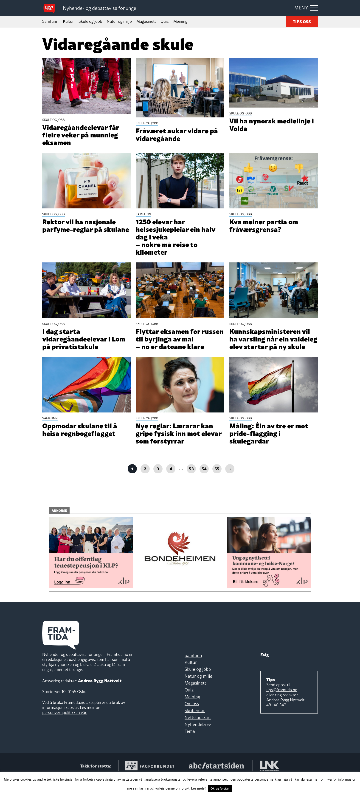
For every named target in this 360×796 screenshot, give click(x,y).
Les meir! (198, 787)
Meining (180, 21)
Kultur (68, 21)
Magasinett (146, 21)
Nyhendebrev (198, 742)
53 (191, 486)
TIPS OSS (302, 21)
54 (204, 486)
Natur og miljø (119, 21)
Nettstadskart (198, 735)
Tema (190, 749)
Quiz (164, 21)
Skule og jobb (90, 21)
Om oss (192, 721)
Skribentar (195, 728)
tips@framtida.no (281, 707)
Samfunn (50, 21)
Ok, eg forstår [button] (220, 788)
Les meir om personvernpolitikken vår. (71, 727)
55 (216, 486)
